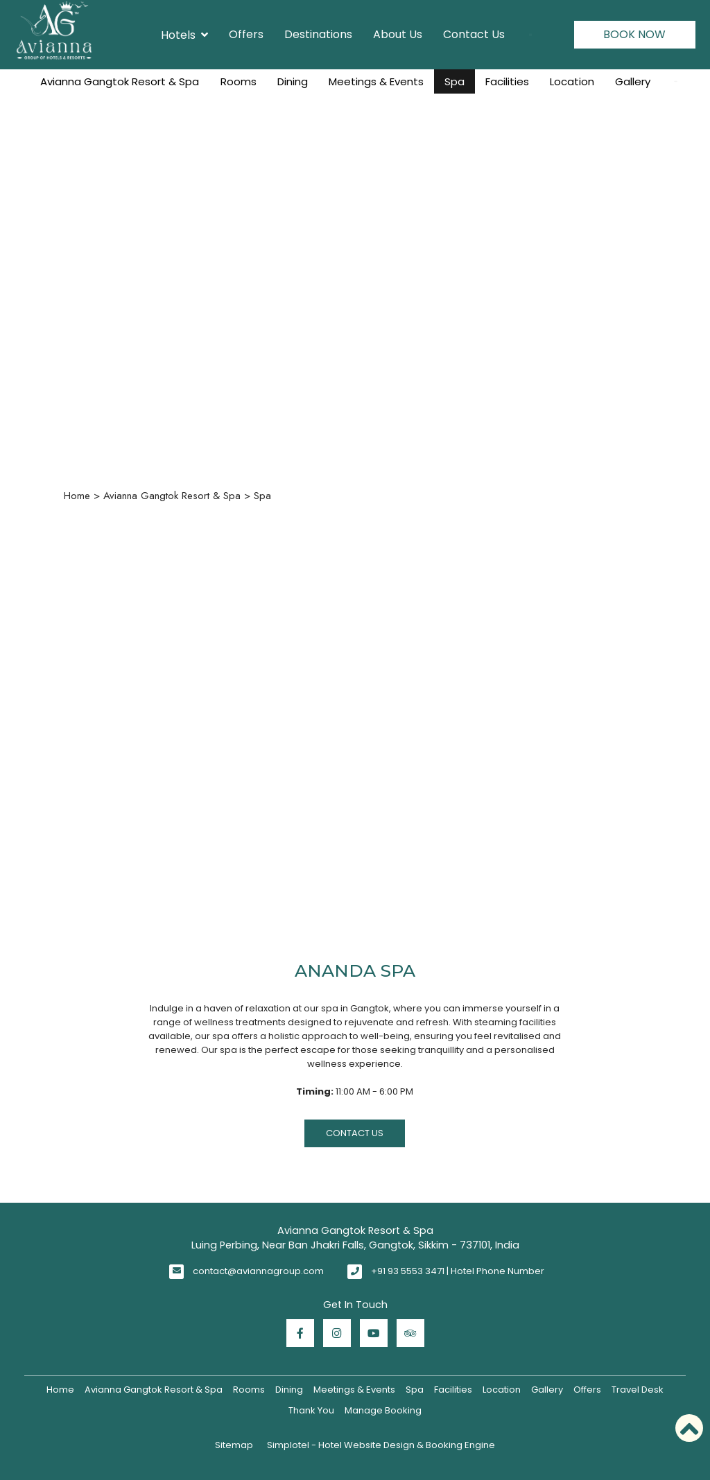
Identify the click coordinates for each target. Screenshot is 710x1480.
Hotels (184, 34)
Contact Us (474, 34)
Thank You (311, 1410)
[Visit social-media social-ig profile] (337, 1333)
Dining (292, 81)
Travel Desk (638, 1389)
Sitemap (234, 1445)
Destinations (318, 34)
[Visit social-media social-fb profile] (300, 1333)
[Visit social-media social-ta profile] (410, 1333)
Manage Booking (383, 1410)
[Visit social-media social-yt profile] (374, 1333)
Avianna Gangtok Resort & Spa (119, 81)
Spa (454, 81)
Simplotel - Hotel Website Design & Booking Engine (381, 1445)
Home (77, 495)
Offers (246, 34)
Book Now (634, 34)
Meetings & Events (376, 81)
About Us (397, 34)
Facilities (507, 81)
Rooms (238, 81)
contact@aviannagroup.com (258, 1271)
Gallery (632, 81)
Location (572, 81)
